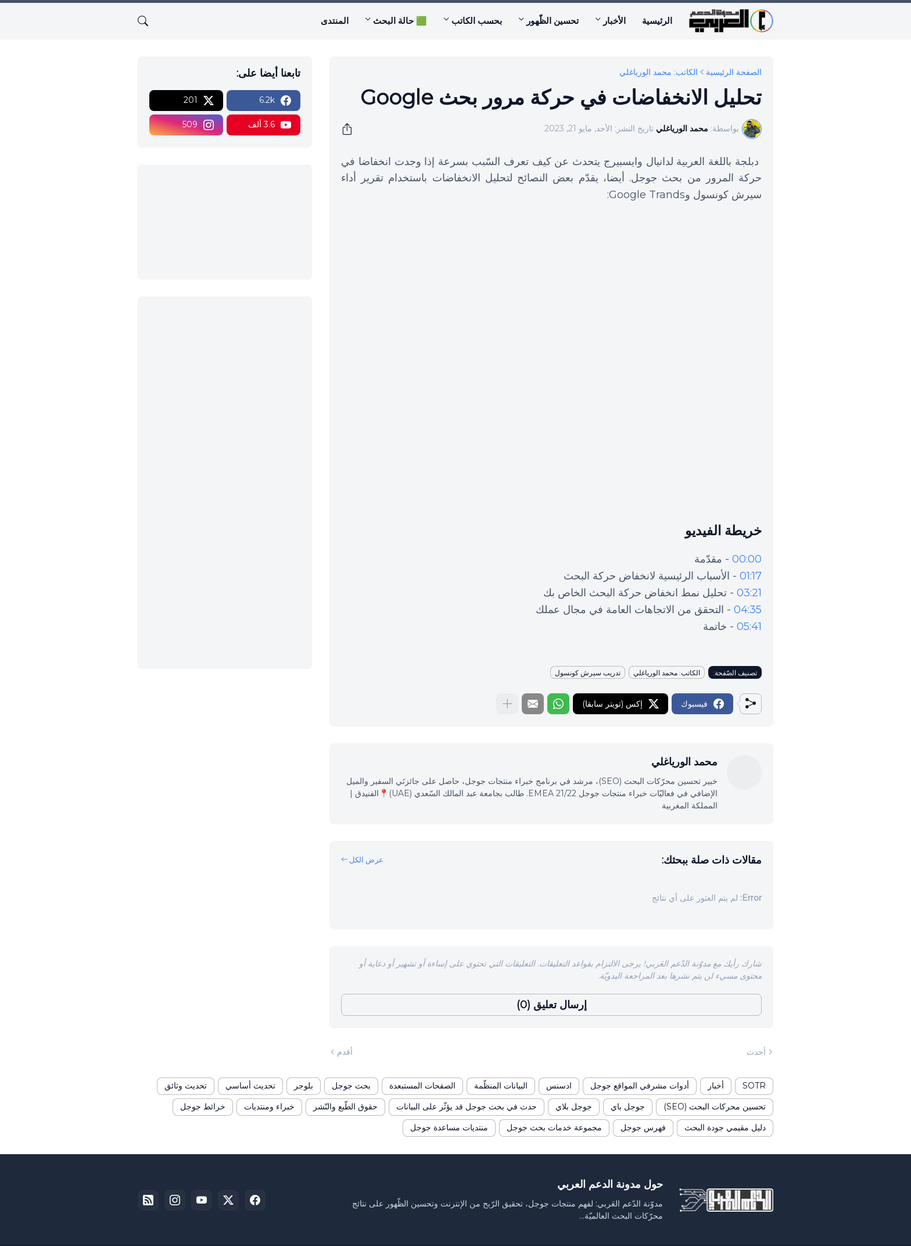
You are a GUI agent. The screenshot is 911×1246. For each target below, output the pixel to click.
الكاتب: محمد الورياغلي (658, 72)
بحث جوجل (351, 1085)
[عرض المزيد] (507, 703)
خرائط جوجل (202, 1106)
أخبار (716, 1085)
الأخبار (614, 20)
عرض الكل (366, 859)
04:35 (748, 609)
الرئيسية (657, 20)
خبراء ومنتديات (269, 1106)
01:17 (751, 576)
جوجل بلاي (573, 1106)
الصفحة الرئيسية (734, 72)
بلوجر (303, 1085)
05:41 (749, 626)
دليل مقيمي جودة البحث (725, 1127)
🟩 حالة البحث (400, 20)
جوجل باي (628, 1106)
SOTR (754, 1085)
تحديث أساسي (250, 1085)
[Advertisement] (224, 482)
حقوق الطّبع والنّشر (345, 1106)
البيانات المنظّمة (501, 1085)
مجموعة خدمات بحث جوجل (554, 1127)
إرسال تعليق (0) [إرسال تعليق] (552, 1004)
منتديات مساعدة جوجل (449, 1127)
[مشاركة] (351, 129)
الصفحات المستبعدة (422, 1085)
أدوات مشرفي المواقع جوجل (639, 1085)
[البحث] (147, 21)
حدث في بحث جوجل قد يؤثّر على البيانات (466, 1106)
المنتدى (335, 20)
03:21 (749, 592)
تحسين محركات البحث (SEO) (714, 1106)
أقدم (345, 1052)
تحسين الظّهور (552, 20)
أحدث (756, 1052)
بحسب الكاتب (476, 20)
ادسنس (559, 1085)
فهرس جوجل (643, 1127)
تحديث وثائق (185, 1085)
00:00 (747, 559)
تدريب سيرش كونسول (588, 672)
